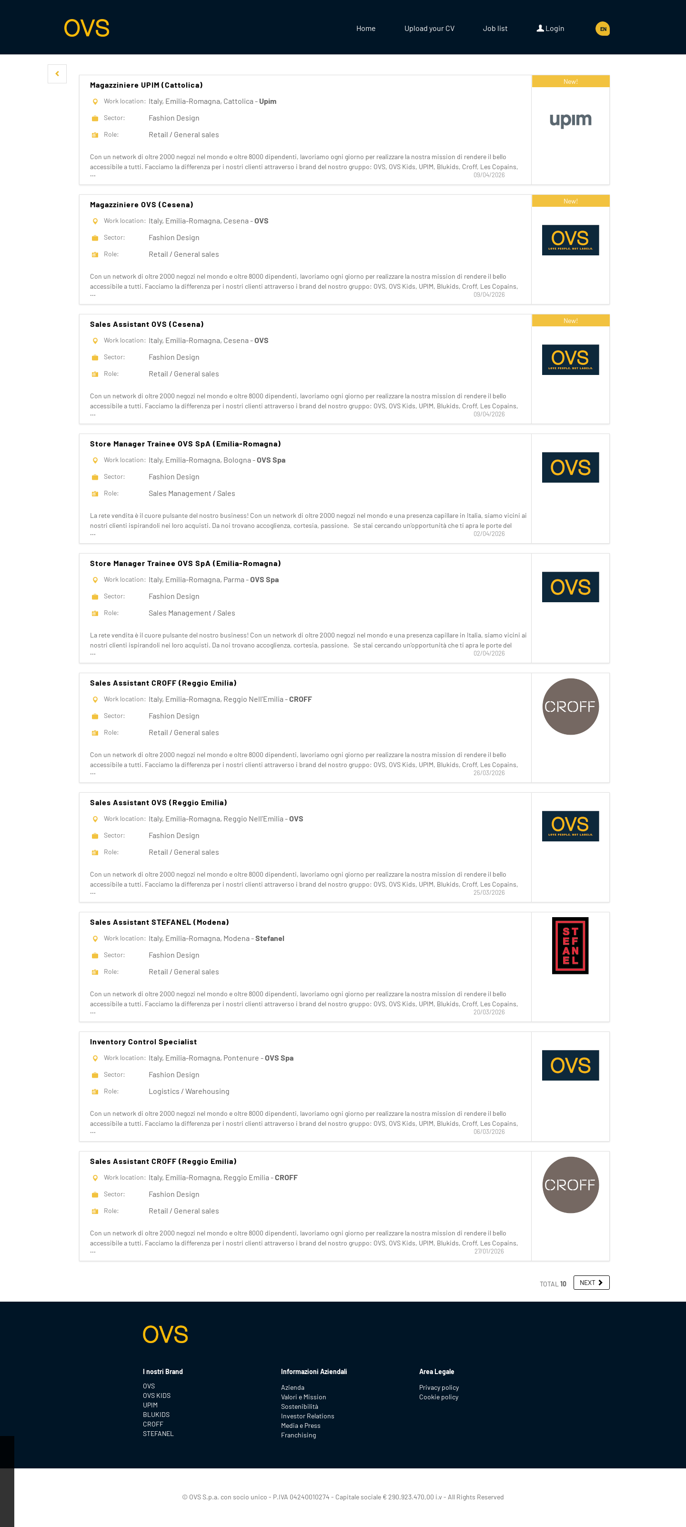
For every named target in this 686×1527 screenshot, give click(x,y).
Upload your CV (429, 27)
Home (366, 27)
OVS (149, 1386)
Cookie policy (438, 1397)
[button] (57, 73)
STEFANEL (158, 1433)
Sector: (114, 117)
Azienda (292, 1387)
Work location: (125, 101)
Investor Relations (307, 1416)
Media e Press (301, 1425)
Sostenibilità (299, 1406)
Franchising (298, 1435)
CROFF (153, 1424)
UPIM (150, 1405)
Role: (111, 134)
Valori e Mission (303, 1397)
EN (603, 29)
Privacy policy (439, 1387)
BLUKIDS (156, 1414)
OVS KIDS (157, 1395)
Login (550, 28)
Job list (495, 27)
